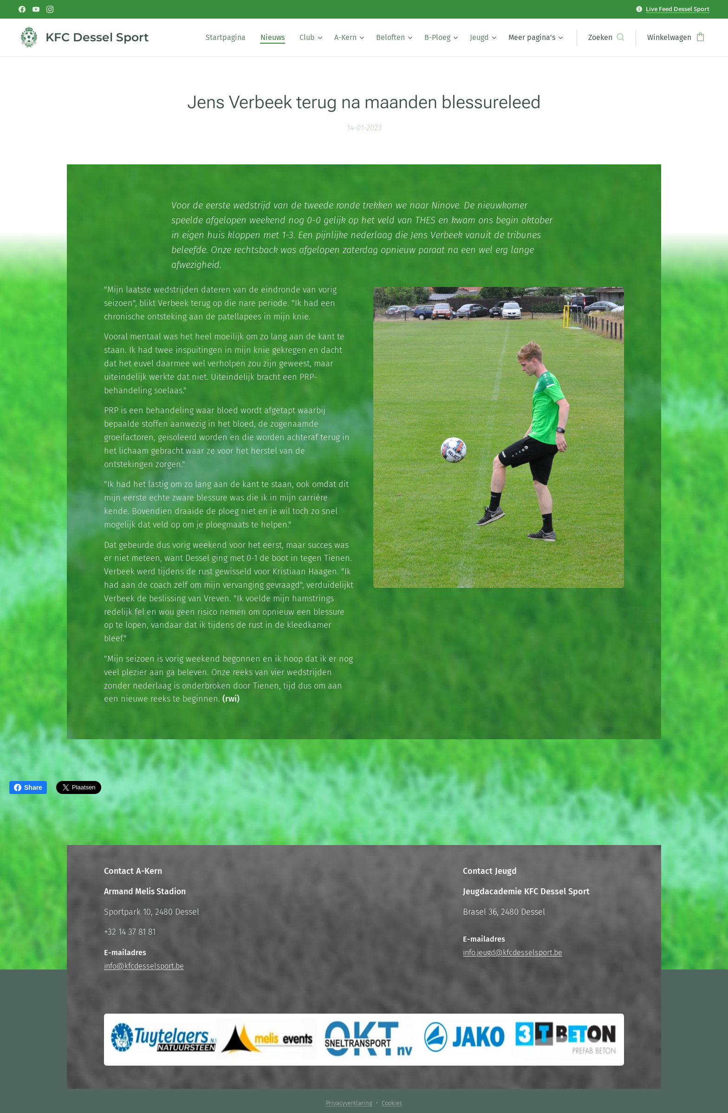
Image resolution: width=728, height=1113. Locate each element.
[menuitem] (228, 37)
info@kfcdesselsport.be (144, 966)
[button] (606, 37)
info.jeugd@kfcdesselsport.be (512, 952)
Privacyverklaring (349, 1103)
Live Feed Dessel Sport (677, 9)
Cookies (392, 1103)
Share (28, 787)
